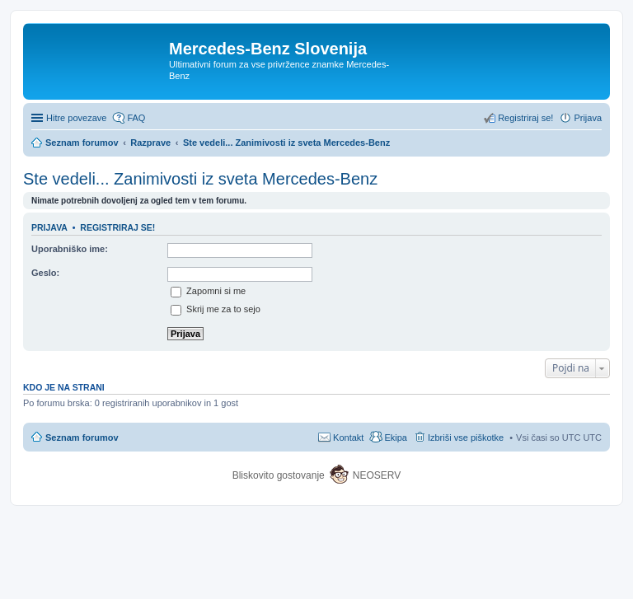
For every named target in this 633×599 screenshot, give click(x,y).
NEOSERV (377, 475)
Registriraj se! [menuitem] (525, 118)
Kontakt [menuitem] (348, 437)
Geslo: (45, 273)
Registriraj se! (117, 227)
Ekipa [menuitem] (395, 437)
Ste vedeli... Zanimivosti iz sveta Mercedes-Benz (200, 179)
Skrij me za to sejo (215, 309)
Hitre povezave (76, 118)
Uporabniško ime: (69, 249)
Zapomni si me (208, 291)
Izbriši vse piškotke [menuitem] (466, 437)
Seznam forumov (82, 437)
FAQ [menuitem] (136, 118)
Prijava (49, 227)
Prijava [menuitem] (588, 118)
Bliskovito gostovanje (279, 475)
